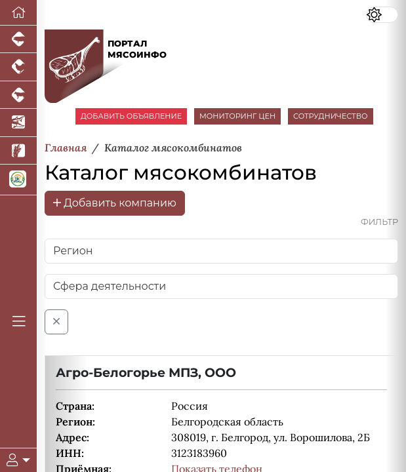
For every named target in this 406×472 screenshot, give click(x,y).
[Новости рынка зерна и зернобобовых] (18, 151)
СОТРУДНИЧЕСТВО (330, 116)
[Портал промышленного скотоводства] (18, 95)
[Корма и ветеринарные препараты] (18, 180)
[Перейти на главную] (18, 13)
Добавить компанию (114, 203)
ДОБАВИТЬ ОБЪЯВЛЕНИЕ (131, 116)
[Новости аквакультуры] (18, 122)
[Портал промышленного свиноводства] (18, 39)
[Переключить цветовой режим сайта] (382, 15)
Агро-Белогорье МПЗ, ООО (146, 372)
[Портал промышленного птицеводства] (18, 67)
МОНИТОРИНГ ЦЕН (237, 116)
